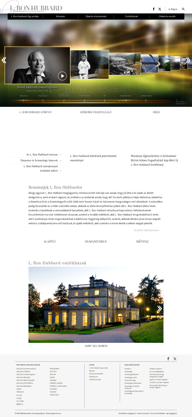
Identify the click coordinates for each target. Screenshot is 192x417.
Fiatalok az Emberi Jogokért (159, 382)
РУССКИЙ (19, 401)
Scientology (128, 372)
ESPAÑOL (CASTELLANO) (58, 386)
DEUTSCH (53, 372)
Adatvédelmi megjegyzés (127, 413)
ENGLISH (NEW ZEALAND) (25, 380)
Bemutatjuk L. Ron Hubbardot (55, 187)
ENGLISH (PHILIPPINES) (24, 383)
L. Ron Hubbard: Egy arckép (98, 368)
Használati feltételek (157, 413)
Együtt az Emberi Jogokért (159, 380)
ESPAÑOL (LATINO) (56, 383)
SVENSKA (53, 380)
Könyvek (92, 371)
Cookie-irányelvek (143, 413)
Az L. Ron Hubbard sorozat (42, 154)
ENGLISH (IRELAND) (23, 378)
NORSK (52, 378)
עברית (19, 395)
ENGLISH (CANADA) (23, 372)
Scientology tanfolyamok (132, 383)
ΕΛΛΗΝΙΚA (53, 389)
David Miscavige (130, 380)
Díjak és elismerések (96, 374)
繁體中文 (19, 404)
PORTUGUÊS (54, 395)
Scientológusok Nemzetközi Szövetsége (134, 392)
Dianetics (127, 369)
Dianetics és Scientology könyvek (39, 160)
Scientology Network (131, 375)
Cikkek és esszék (95, 380)
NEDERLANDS (54, 369)
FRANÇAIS (20, 392)
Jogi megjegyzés (171, 413)
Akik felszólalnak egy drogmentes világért (157, 376)
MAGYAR (53, 375)
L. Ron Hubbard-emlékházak (57, 262)
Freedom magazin (156, 369)
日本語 (18, 398)
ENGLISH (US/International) (26, 369)
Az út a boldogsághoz (157, 372)
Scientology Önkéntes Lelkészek (131, 387)
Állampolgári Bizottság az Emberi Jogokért (159, 386)
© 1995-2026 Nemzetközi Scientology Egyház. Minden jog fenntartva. (38, 413)
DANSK (18, 389)
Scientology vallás (130, 378)
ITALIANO (53, 392)
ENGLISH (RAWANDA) (23, 386)
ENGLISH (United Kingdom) (25, 375)
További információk (146, 230)
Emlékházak (93, 377)
